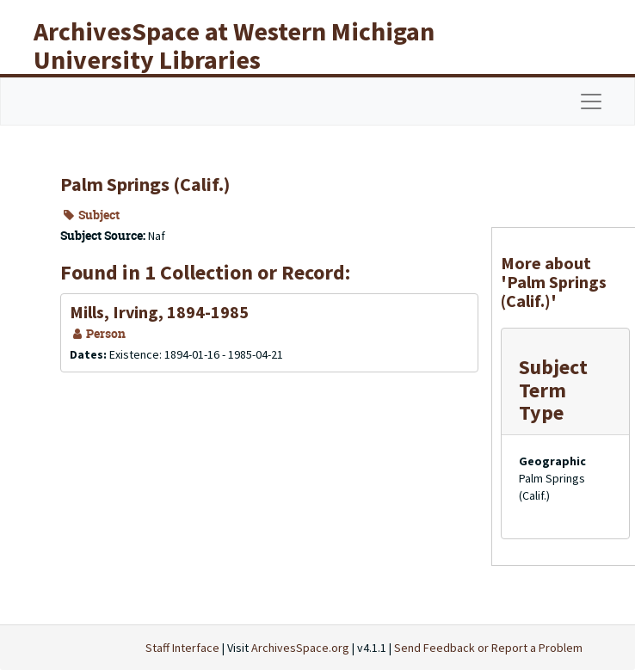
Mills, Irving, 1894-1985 (159, 312)
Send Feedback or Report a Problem (488, 647)
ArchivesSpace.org (300, 647)
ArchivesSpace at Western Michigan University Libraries (234, 45)
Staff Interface (182, 647)
